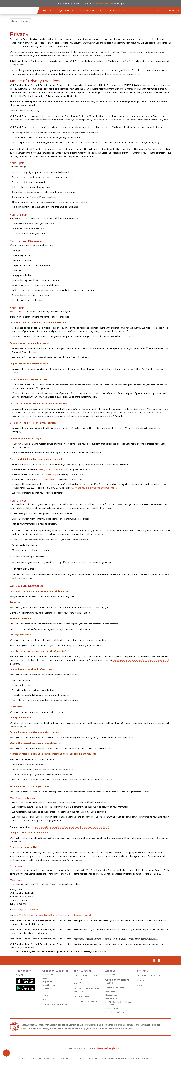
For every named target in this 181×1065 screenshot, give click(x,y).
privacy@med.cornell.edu (50, 469)
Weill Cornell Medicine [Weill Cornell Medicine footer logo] (90, 1042)
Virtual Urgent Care (81, 983)
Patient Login (47, 974)
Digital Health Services (67, 10)
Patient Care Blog (112, 1008)
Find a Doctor (23, 971)
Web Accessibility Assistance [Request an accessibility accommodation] (144, 1058)
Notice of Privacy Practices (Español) (74, 915)
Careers (141, 981)
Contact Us (143, 971)
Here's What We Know (119, 10)
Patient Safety (110, 974)
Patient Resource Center (115, 1012)
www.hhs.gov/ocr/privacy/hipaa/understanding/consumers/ (140, 660)
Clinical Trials (82, 996)
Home (14, 21)
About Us (102, 10)
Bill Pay (45, 995)
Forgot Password (49, 985)
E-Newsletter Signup (113, 991)
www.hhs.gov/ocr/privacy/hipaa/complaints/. (93, 487)
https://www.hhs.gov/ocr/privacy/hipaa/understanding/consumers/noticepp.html (71, 827)
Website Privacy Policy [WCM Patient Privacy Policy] (53, 1058)
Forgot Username (49, 981)
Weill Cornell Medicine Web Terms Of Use (38, 915)
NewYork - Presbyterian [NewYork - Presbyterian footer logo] (92, 1048)
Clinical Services (48, 10)
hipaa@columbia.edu (46, 479)
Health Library (111, 995)
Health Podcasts (111, 998)
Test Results (47, 988)
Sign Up (45, 978)
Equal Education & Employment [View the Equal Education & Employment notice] (116, 1058)
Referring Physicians (148, 976)
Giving (140, 986)
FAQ (44, 999)
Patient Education (87, 10)
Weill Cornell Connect (55, 971)
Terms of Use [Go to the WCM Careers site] (70, 1058)
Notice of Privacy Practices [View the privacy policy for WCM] (90, 1058)
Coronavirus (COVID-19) (55, 1005)
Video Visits (78, 979)
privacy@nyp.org (48, 474)
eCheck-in (46, 992)
